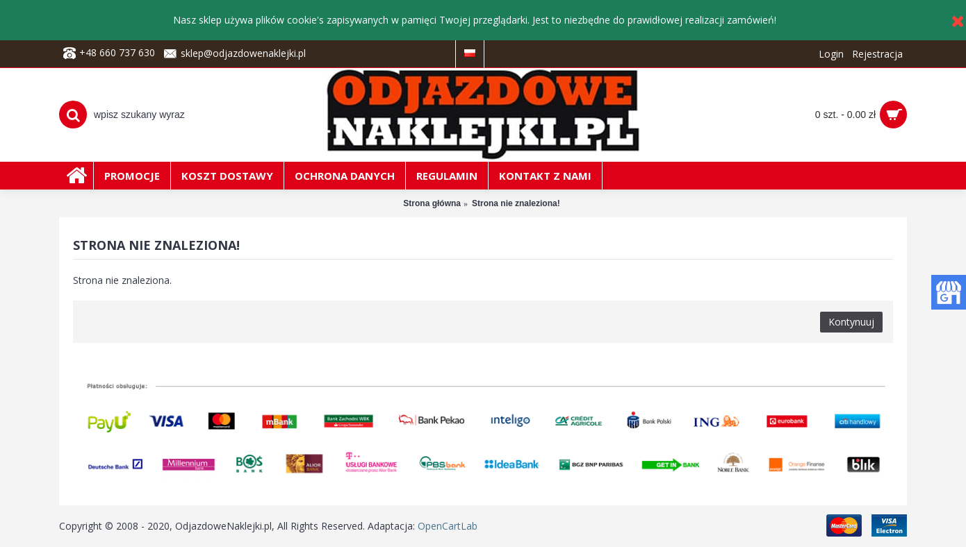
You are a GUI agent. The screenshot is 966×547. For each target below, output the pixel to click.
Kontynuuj (851, 321)
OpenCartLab (447, 525)
